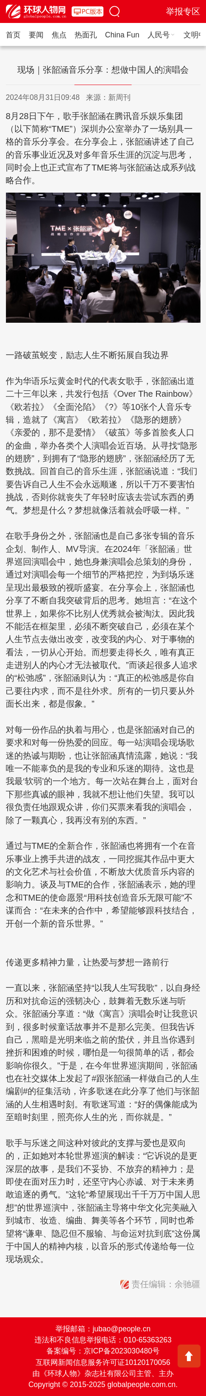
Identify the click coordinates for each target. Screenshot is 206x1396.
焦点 (59, 35)
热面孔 (86, 35)
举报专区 (183, 11)
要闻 (36, 35)
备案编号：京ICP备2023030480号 (103, 1351)
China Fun (122, 35)
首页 (13, 35)
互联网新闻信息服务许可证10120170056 (103, 1362)
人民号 (161, 35)
